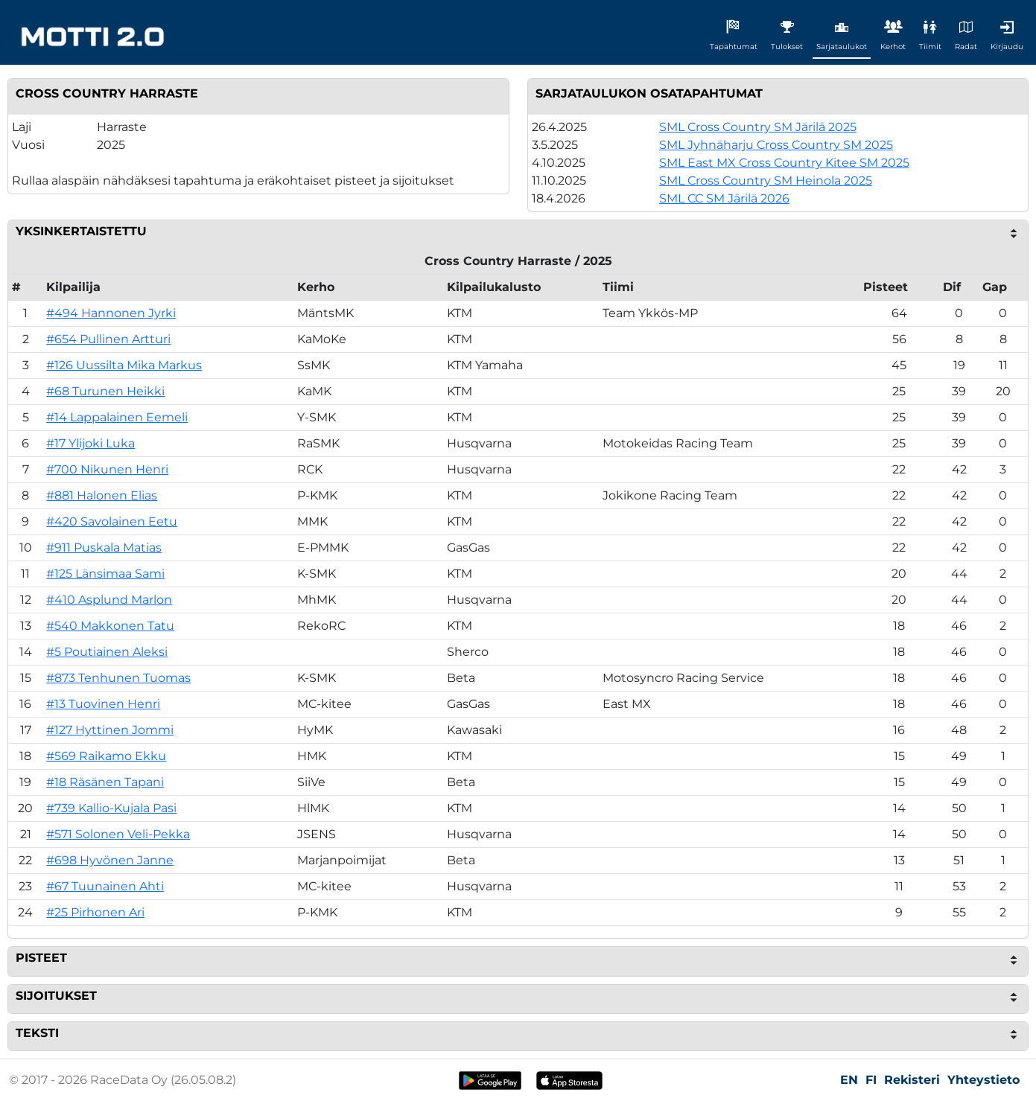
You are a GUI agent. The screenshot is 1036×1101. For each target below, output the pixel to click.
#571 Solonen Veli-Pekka (118, 834)
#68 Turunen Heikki (105, 391)
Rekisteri (912, 1080)
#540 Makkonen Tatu (110, 626)
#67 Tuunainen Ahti (105, 886)
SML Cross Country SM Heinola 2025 (765, 180)
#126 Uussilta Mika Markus (124, 365)
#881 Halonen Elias (101, 495)
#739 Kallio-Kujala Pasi (111, 808)
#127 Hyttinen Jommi (110, 730)
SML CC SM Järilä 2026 (724, 198)
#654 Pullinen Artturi (108, 339)
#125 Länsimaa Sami (105, 574)
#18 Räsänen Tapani (105, 782)
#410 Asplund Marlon (109, 600)
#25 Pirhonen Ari (95, 912)
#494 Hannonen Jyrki (111, 313)
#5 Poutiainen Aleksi (107, 652)
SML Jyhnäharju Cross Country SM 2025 (776, 145)
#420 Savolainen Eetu (111, 521)
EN (849, 1080)
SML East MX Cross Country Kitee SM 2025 (784, 163)
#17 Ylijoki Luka (90, 443)
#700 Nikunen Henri (107, 469)
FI (871, 1080)
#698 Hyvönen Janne (110, 860)
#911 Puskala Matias (104, 547)
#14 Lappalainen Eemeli (117, 417)
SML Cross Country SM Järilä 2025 (758, 127)
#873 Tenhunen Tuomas (118, 678)
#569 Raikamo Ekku (106, 756)
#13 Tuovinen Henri (103, 704)
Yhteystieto (983, 1080)
